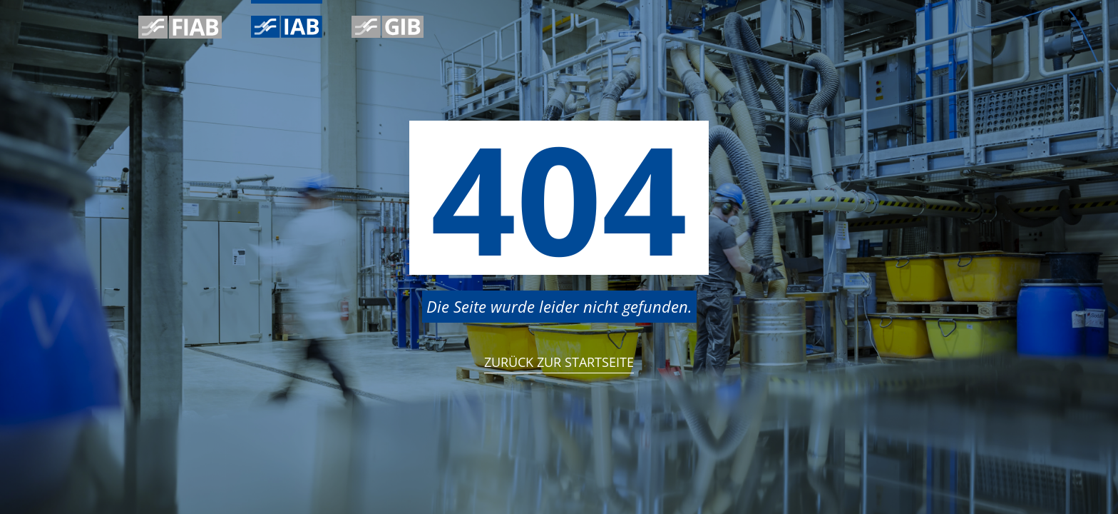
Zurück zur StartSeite (559, 362)
